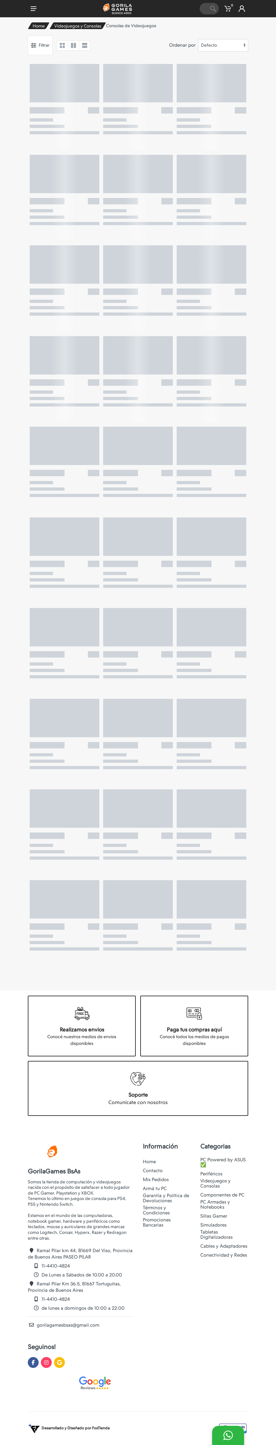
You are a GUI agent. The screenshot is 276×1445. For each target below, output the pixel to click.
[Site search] (203, 8)
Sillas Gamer (213, 1216)
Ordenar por (182, 45)
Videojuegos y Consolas (77, 25)
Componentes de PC (222, 1194)
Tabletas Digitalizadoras (216, 1234)
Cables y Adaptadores (223, 1246)
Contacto (153, 1170)
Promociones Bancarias (157, 1222)
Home (39, 25)
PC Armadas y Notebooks (215, 1204)
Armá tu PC (155, 1188)
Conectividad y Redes (223, 1255)
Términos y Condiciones (156, 1210)
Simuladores (213, 1225)
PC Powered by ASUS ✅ (223, 1162)
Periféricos (211, 1173)
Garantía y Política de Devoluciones (166, 1198)
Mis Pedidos (156, 1179)
